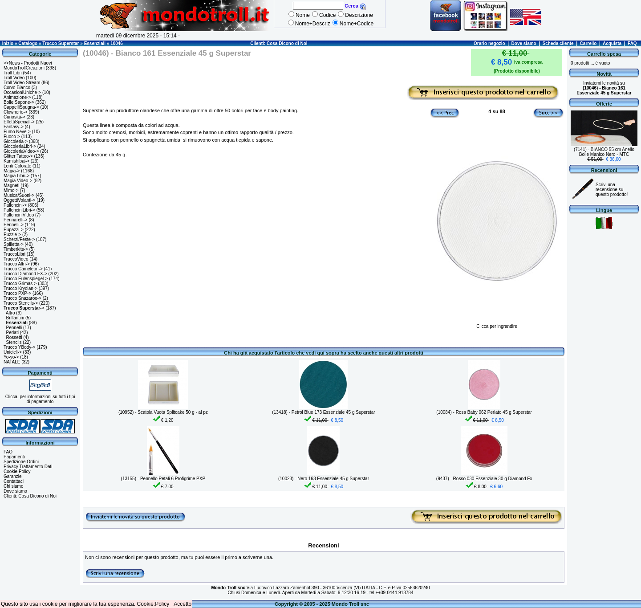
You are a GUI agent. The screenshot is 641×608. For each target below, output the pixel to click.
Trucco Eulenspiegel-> (26, 278)
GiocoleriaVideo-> (21, 151)
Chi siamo (13, 486)
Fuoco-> (12, 136)
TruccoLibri (14, 254)
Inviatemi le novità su (603, 88)
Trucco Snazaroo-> (22, 298)
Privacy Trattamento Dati (28, 466)
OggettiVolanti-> (19, 200)
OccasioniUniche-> (22, 92)
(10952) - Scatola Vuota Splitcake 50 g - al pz (163, 412)
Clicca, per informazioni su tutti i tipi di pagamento (40, 399)
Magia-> (12, 170)
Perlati (12, 332)
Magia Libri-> (16, 175)
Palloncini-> (15, 205)
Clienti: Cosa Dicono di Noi (278, 43)
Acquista (612, 43)
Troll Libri (13, 72)
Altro (10, 312)
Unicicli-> (13, 352)
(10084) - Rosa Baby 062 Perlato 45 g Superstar (484, 412)
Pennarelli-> (16, 219)
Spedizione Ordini (21, 461)
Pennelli (14, 327)
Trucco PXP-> (17, 293)
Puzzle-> (12, 234)
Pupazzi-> (14, 229)
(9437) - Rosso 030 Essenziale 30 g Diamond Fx (484, 478)
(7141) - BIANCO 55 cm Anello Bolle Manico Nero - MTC (604, 152)
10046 (116, 43)
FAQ (632, 43)
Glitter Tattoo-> (18, 156)
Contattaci (14, 481)
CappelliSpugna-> (21, 107)
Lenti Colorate (17, 165)
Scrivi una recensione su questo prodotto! (612, 189)
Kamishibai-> (16, 161)
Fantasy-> (14, 126)
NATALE (12, 361)
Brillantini (15, 317)
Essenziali (94, 43)
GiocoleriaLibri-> (20, 146)
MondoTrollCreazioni (24, 67)
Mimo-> (11, 190)
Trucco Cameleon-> (23, 268)
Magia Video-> (18, 180)
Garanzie (13, 476)
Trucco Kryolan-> (20, 288)
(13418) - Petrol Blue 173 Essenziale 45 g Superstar (323, 412)
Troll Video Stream (22, 82)
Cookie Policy (17, 471)
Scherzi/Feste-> (19, 239)
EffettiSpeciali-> (19, 121)
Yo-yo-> (11, 357)
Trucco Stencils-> (21, 303)
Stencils (14, 342)
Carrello (588, 43)
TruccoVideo (16, 259)
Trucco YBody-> (19, 347)
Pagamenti (14, 456)
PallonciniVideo (19, 214)
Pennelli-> (14, 224)
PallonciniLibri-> (19, 210)
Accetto (182, 604)
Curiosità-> (14, 116)
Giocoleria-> (16, 141)
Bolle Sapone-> (19, 102)
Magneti (12, 185)
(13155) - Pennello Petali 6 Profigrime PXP (163, 478)
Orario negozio (489, 43)
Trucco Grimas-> (20, 283)
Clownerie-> (16, 112)
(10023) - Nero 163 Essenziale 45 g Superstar (323, 478)
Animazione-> (17, 97)
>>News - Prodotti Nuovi (28, 63)
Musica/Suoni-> (19, 195)
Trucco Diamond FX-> (25, 273)
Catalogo (27, 43)
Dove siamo (523, 43)
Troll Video (14, 77)
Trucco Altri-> (17, 263)
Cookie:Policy (153, 604)
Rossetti (14, 337)
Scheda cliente (558, 43)
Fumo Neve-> (17, 131)
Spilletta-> (14, 244)
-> (24, 308)
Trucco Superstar (60, 43)
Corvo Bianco (17, 87)
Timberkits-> (16, 249)
